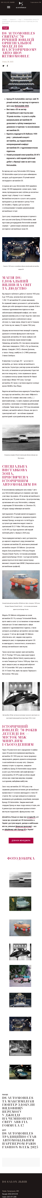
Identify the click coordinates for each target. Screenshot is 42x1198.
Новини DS (13, 14)
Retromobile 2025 (22, 100)
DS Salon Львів (8, 2)
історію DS (31, 811)
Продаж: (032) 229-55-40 (10, 1188)
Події (20, 14)
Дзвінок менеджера (21, 835)
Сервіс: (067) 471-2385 (9, 1191)
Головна (4, 14)
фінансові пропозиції (24, 821)
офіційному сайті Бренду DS (15, 824)
